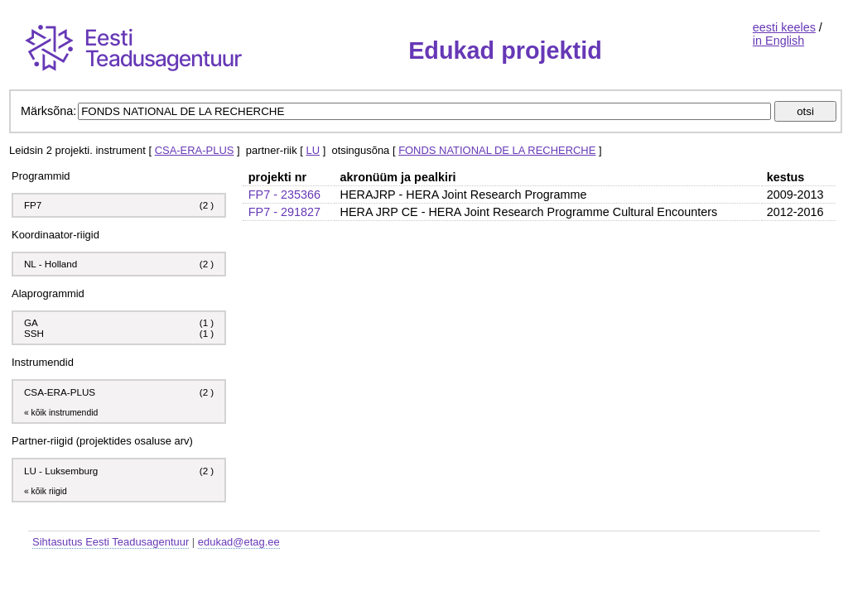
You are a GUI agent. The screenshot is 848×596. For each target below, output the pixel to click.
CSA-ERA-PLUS (194, 150)
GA (31, 322)
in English (778, 40)
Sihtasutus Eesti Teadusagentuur (110, 542)
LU (313, 150)
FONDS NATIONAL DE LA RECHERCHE (496, 150)
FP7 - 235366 (284, 194)
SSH (34, 333)
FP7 (32, 204)
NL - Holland (50, 263)
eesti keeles (784, 27)
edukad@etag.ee (239, 542)
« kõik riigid (45, 491)
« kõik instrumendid (61, 412)
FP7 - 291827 (284, 212)
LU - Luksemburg (61, 470)
